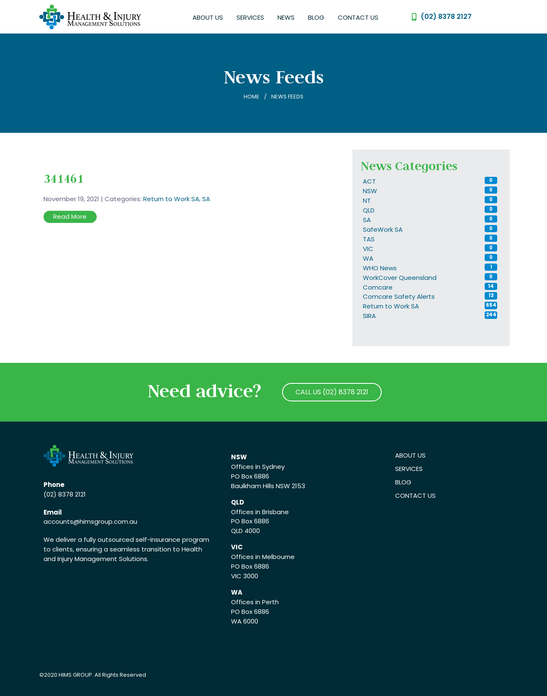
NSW (370, 190)
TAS (369, 239)
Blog (316, 17)
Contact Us (358, 17)
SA (206, 198)
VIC (368, 248)
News (286, 17)
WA (368, 258)
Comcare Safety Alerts (399, 296)
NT (367, 200)
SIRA (369, 315)
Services (250, 17)
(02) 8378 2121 (65, 494)
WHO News (380, 268)
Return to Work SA (171, 198)
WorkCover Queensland (400, 277)
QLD (369, 210)
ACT (369, 181)
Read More (70, 216)
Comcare (378, 287)
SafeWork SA (383, 229)
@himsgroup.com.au (105, 521)
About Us (208, 17)
